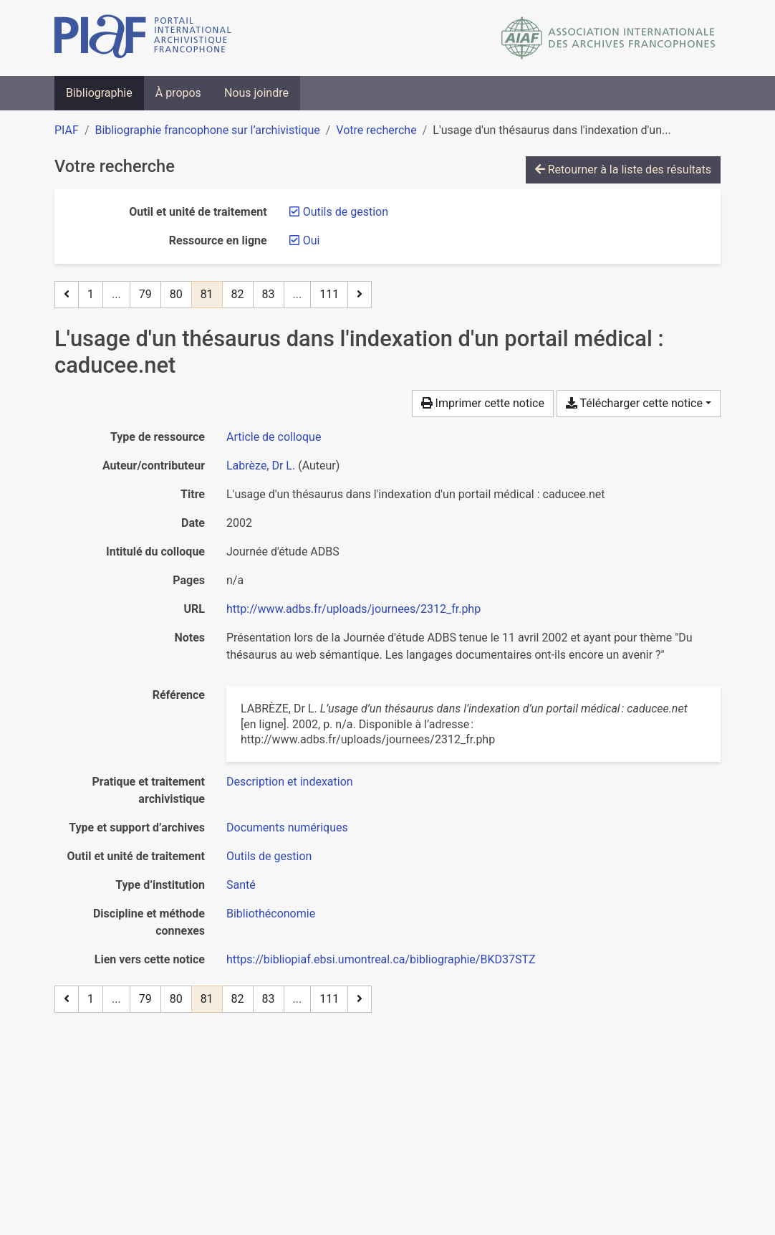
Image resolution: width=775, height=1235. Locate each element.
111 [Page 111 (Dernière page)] (329, 294)
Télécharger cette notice (634, 403)
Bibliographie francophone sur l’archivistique (207, 130)
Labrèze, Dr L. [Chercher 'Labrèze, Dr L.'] (260, 465)
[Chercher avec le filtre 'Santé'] (241, 885)
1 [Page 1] (90, 294)
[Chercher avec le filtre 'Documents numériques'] (287, 827)
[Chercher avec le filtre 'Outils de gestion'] (269, 856)
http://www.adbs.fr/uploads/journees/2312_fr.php (353, 609)
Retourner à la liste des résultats (623, 169)
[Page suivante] (359, 294)
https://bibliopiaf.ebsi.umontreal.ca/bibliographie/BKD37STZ (381, 959)
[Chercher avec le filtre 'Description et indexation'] (289, 781)
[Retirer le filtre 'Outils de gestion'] (345, 212)
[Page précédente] (66, 294)
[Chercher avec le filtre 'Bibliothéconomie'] (270, 913)
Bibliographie (99, 93)
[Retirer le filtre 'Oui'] (311, 240)
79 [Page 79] (145, 294)
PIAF (66, 130)
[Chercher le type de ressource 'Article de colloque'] (273, 437)
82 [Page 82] (237, 294)
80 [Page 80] (176, 294)
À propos (178, 93)
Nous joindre (256, 93)
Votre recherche (376, 130)
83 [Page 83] (268, 294)
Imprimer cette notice (482, 403)
